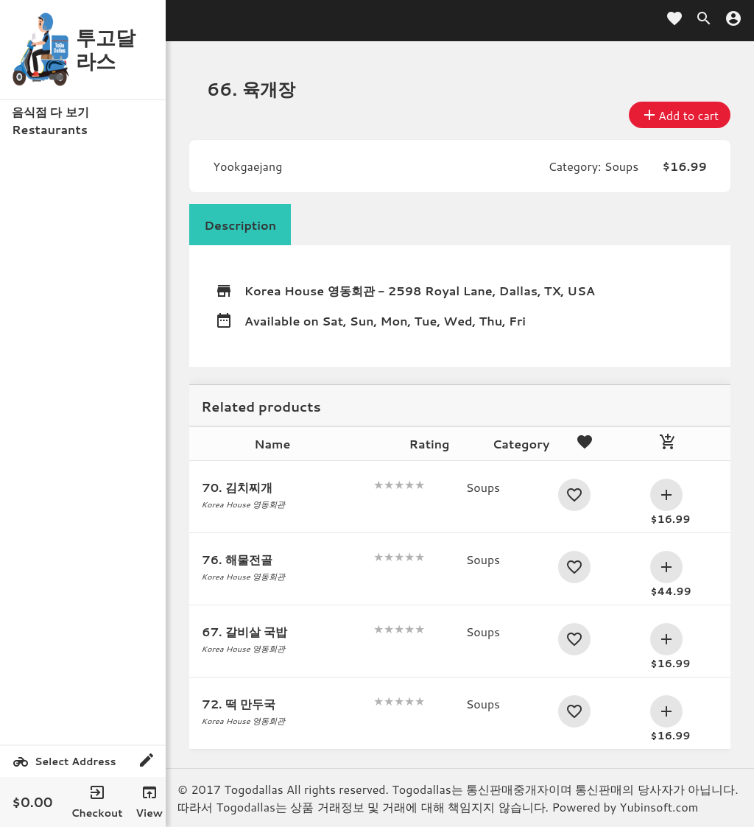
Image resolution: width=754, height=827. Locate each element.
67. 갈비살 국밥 (244, 631)
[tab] (240, 224)
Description (240, 225)
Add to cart (680, 115)
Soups (621, 166)
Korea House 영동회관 (309, 290)
